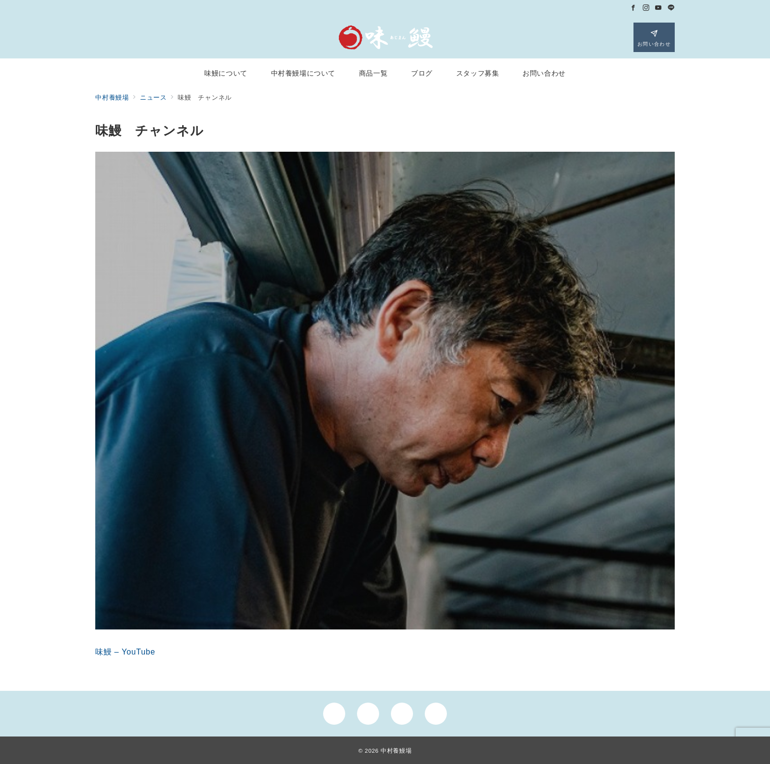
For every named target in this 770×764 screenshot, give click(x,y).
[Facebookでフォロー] (633, 8)
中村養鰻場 (396, 750)
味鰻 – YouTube (125, 652)
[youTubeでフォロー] (402, 714)
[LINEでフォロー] (671, 8)
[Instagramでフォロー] (646, 8)
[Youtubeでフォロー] (658, 8)
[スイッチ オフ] (654, 37)
